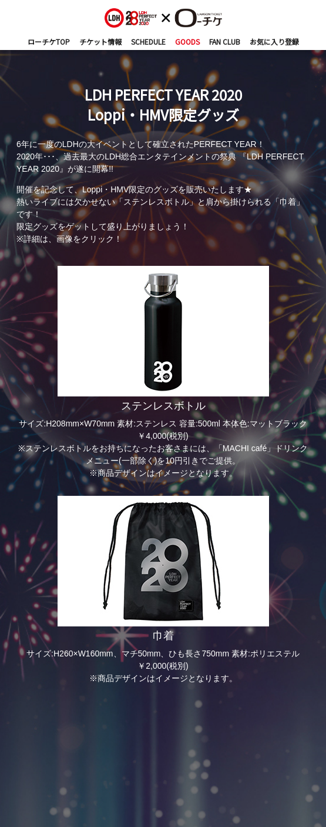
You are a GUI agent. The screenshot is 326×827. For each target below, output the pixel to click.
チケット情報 (100, 41)
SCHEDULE (148, 41)
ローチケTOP (49, 41)
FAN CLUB (224, 41)
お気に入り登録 (274, 41)
